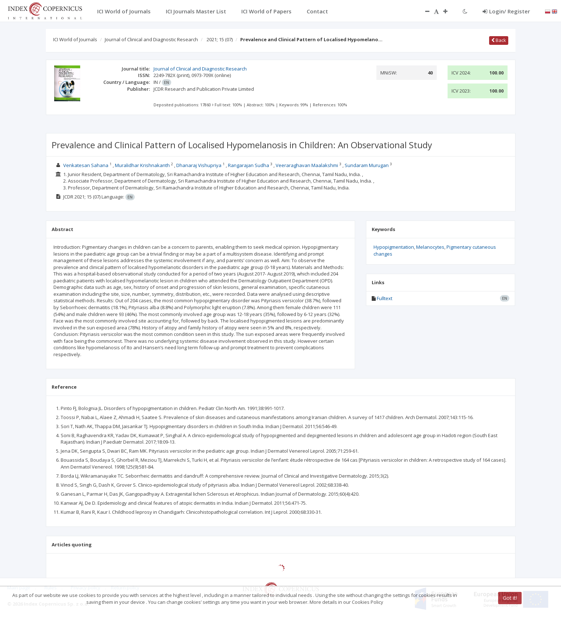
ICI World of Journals (75, 39)
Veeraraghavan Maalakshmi (307, 165)
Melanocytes (430, 247)
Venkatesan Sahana (85, 165)
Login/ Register (506, 11)
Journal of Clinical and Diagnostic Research (151, 39)
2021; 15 (220, 39)
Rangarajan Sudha (248, 165)
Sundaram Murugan (367, 165)
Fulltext (384, 298)
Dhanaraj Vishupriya (198, 165)
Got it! (510, 597)
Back (498, 40)
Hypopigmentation (394, 247)
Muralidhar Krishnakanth (142, 165)
